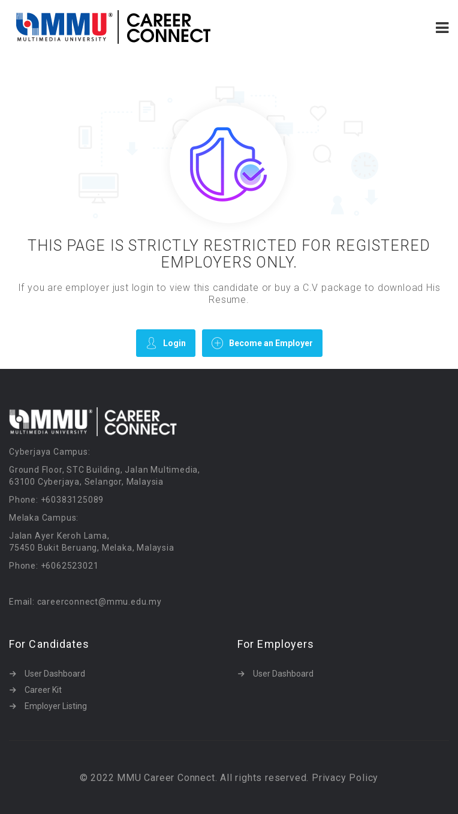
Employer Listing (56, 706)
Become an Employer (262, 343)
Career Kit (43, 690)
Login (166, 343)
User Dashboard (55, 673)
